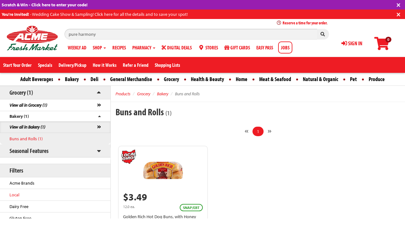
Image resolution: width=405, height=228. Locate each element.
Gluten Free (20, 218)
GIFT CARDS (237, 47)
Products (122, 94)
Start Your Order (17, 65)
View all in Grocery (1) (28, 105)
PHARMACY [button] (143, 47)
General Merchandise (131, 79)
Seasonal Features (28, 151)
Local (14, 195)
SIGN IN (351, 43)
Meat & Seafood (275, 79)
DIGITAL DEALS (177, 47)
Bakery (72, 79)
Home (241, 79)
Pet (353, 79)
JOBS (285, 47)
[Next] (269, 131)
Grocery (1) (21, 92)
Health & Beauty (207, 79)
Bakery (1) (19, 116)
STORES (208, 47)
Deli (94, 79)
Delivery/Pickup (72, 65)
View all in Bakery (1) (27, 127)
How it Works (104, 65)
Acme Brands (21, 183)
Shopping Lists (167, 65)
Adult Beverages (36, 79)
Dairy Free (18, 206)
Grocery (171, 79)
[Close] (398, 4)
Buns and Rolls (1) (26, 139)
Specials (45, 65)
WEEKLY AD (77, 47)
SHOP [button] (99, 47)
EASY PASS (264, 47)
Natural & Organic (320, 79)
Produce (377, 79)
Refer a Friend (135, 65)
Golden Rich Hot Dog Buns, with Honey (159, 216)
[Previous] (246, 131)
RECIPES (119, 47)
